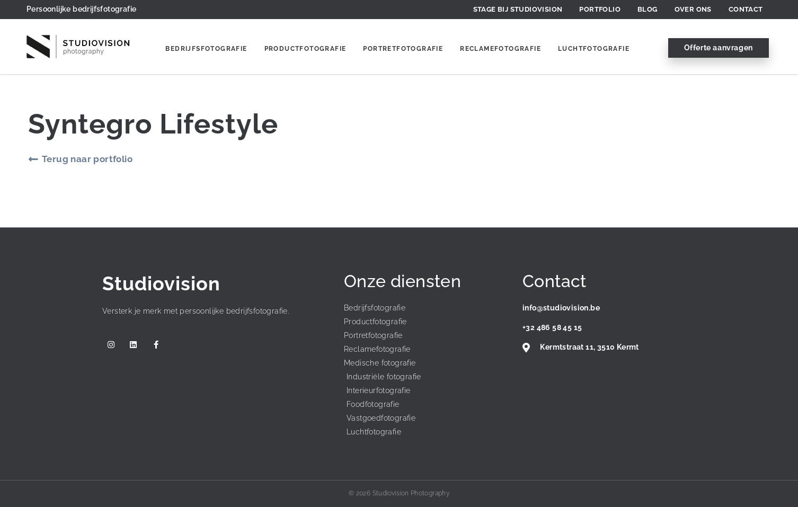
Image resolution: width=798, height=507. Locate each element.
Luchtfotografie (593, 48)
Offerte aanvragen (718, 47)
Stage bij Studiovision (518, 9)
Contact (746, 9)
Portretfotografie (403, 48)
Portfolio (599, 9)
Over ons (693, 9)
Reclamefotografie (500, 48)
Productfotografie (305, 48)
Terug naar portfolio (87, 159)
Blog (647, 9)
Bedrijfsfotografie (206, 48)
